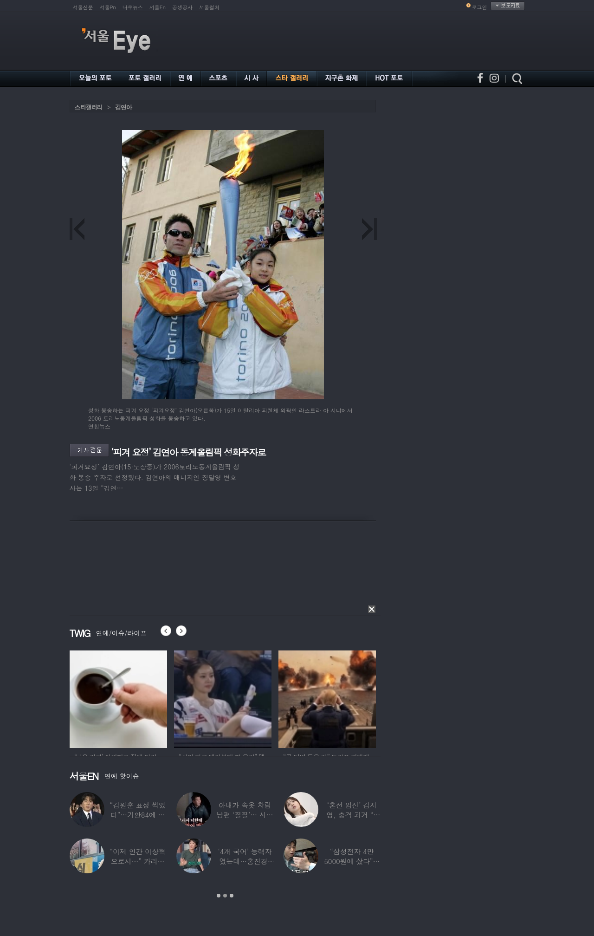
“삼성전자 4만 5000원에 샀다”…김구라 (352, 861)
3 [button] (231, 895)
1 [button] (218, 895)
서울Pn (108, 7)
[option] (118, 698)
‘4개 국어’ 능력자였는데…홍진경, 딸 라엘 (244, 861)
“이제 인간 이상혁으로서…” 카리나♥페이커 (137, 861)
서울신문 (83, 7)
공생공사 (182, 7)
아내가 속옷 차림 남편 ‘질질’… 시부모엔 (244, 814)
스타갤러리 (89, 107)
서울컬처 (209, 7)
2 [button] (225, 895)
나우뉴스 (133, 7)
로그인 (479, 7)
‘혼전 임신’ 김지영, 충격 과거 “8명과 (351, 814)
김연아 (123, 107)
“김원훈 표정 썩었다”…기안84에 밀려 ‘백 (137, 814)
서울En (157, 7)
